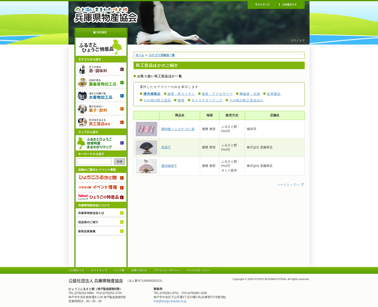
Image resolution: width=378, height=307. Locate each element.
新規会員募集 (86, 231)
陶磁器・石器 (250, 94)
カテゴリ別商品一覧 (162, 55)
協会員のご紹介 (88, 222)
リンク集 (119, 270)
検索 (119, 161)
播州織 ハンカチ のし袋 (177, 129)
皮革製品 (274, 94)
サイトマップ (262, 4)
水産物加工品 (101, 95)
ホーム (101, 32)
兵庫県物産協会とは (91, 213)
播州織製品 (152, 94)
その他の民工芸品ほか (246, 100)
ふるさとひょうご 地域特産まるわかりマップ (101, 142)
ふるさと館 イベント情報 (101, 187)
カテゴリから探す (89, 59)
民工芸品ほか (101, 122)
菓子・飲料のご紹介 (101, 108)
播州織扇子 (169, 166)
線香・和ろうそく (181, 94)
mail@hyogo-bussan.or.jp (170, 301)
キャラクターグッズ (207, 100)
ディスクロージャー (198, 270)
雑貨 (181, 100)
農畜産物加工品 (101, 82)
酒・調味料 (101, 69)
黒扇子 (166, 147)
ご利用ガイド (287, 4)
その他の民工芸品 (157, 100)
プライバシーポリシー (167, 270)
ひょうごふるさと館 (101, 178)
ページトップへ (290, 185)
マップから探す (88, 132)
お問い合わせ (139, 270)
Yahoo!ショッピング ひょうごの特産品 (101, 197)
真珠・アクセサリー (217, 94)
